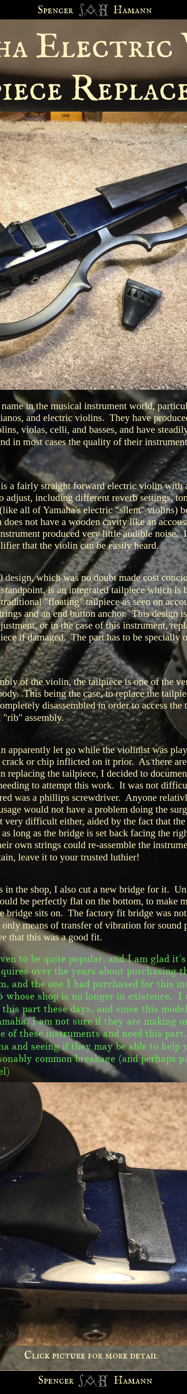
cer (66, 1380)
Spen (48, 1380)
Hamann (133, 1380)
